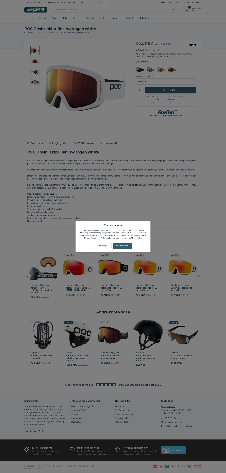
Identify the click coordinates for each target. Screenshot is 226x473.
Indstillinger (103, 246)
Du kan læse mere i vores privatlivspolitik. (122, 238)
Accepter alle (122, 246)
